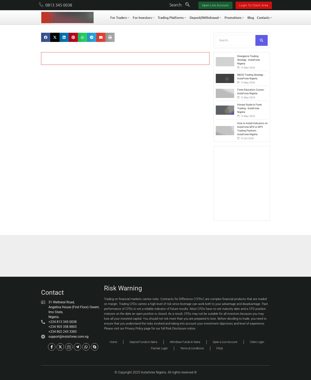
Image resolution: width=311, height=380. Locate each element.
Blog (250, 17)
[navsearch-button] (187, 5)
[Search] (235, 40)
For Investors (143, 17)
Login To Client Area (253, 5)
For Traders (119, 17)
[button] (45, 37)
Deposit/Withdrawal (205, 17)
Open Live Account (215, 5)
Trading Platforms (172, 17)
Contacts (264, 17)
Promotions (234, 17)
